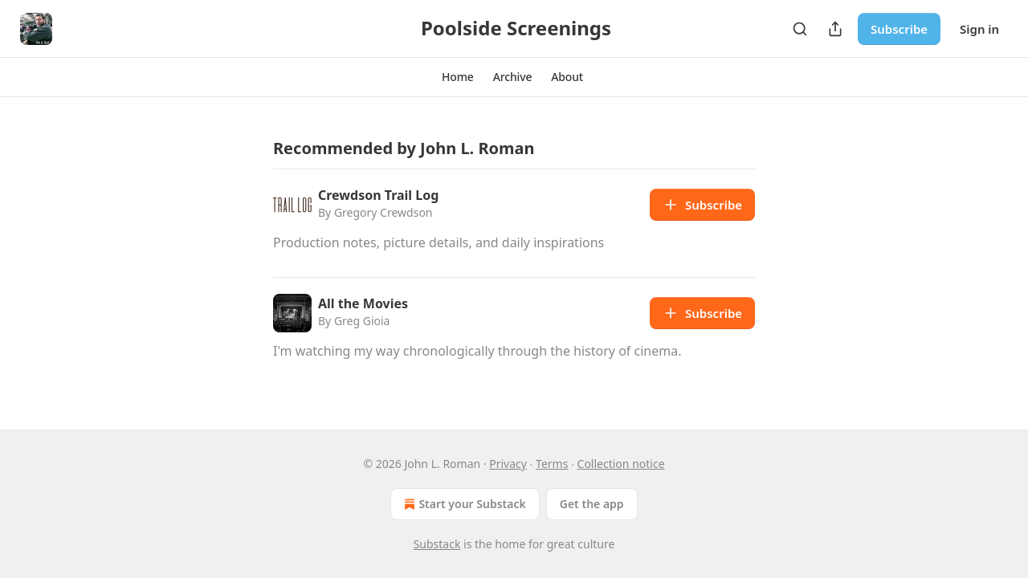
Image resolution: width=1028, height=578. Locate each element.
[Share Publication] (835, 29)
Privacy (508, 463)
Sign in (979, 29)
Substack (437, 544)
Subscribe (899, 29)
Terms (552, 463)
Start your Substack (463, 504)
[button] (457, 77)
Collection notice (621, 463)
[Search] (800, 29)
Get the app (592, 503)
